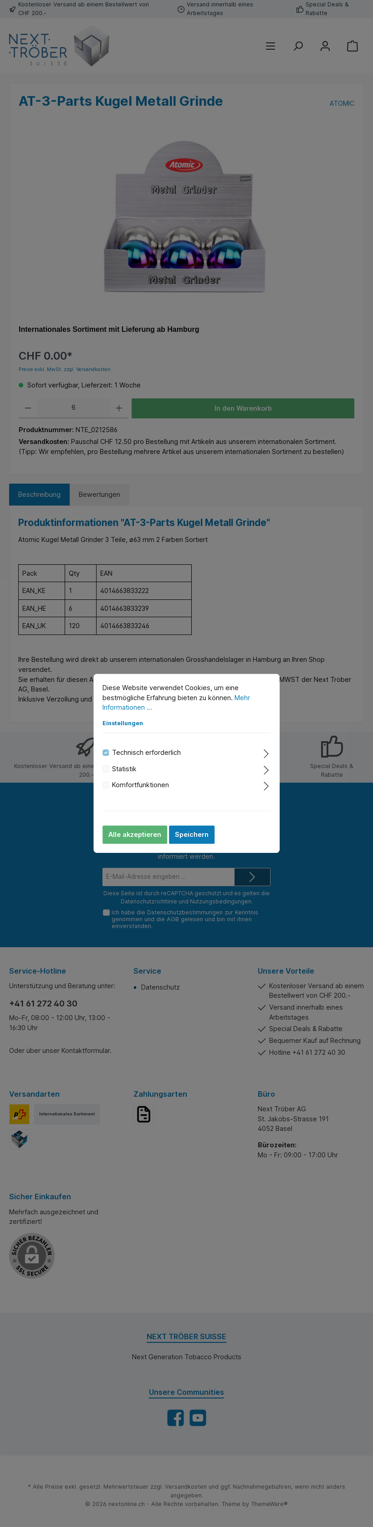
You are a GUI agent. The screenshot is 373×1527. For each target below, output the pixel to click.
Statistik (124, 769)
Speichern (192, 835)
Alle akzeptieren (134, 835)
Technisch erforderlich (146, 753)
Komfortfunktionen (140, 785)
